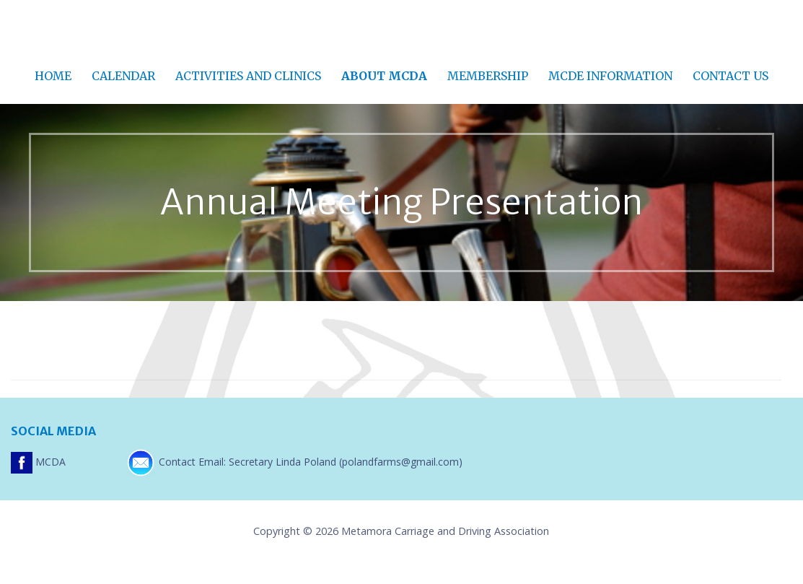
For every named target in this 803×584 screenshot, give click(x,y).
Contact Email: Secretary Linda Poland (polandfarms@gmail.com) (294, 461)
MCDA (40, 461)
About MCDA (384, 76)
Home (53, 76)
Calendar (123, 76)
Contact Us (730, 76)
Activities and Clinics (248, 76)
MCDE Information (610, 76)
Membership (487, 76)
